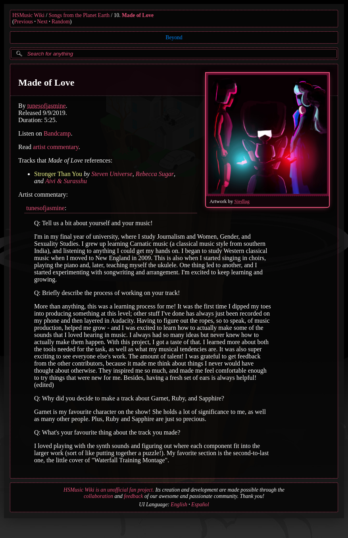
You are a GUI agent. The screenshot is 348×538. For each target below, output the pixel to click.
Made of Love (138, 15)
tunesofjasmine (46, 105)
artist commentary (56, 147)
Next (42, 22)
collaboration (98, 496)
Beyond (173, 37)
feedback (133, 496)
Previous (23, 22)
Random (61, 22)
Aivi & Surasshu (66, 181)
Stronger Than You (58, 173)
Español (200, 504)
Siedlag (242, 201)
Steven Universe (112, 173)
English (179, 504)
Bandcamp (57, 133)
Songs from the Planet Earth (79, 15)
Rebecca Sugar (155, 173)
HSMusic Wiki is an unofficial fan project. (108, 490)
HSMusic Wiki (28, 15)
